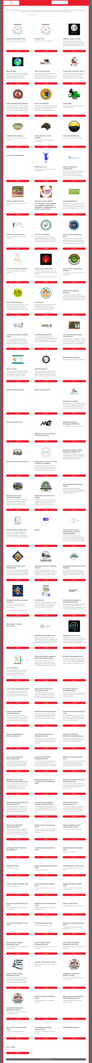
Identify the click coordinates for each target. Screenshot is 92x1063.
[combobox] (46, 15)
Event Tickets (73, 2)
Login (84, 2)
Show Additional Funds (46, 1059)
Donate (18, 51)
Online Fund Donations (60, 2)
